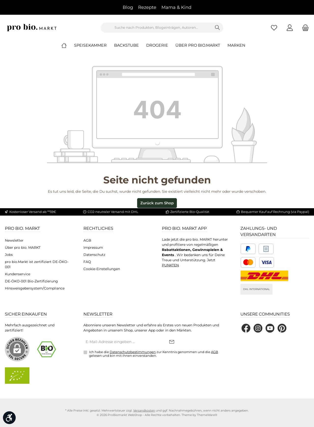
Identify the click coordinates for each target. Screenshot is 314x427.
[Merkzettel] (274, 28)
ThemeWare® (207, 415)
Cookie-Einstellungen (101, 269)
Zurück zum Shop (157, 203)
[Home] (67, 45)
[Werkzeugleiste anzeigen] (9, 417)
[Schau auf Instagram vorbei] (257, 328)
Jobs (9, 254)
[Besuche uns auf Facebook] (245, 328)
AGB (87, 240)
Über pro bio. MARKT (22, 247)
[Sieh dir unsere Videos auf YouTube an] (269, 328)
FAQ (87, 262)
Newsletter (14, 240)
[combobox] (156, 28)
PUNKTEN (170, 265)
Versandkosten (144, 410)
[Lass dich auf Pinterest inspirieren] (282, 328)
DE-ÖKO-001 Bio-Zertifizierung (31, 281)
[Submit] (172, 342)
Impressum (93, 247)
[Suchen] (217, 28)
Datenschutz (94, 254)
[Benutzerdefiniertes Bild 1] (248, 248)
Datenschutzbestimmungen (133, 352)
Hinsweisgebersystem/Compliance (35, 288)
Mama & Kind (176, 7)
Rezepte (147, 7)
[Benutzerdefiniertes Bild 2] (266, 248)
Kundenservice (17, 274)
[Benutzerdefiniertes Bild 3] (257, 262)
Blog (128, 7)
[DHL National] (264, 275)
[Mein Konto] (289, 28)
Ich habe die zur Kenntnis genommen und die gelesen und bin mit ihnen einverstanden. (153, 354)
